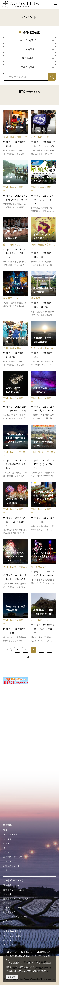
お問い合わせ (9, 921)
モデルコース (9, 839)
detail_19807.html (15, 451)
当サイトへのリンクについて (16, 898)
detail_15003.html (43, 132)
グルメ (6, 843)
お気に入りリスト (11, 866)
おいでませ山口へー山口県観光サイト (19, 5)
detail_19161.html (15, 508)
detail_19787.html (43, 186)
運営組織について (11, 885)
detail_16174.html (43, 617)
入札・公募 (8, 945)
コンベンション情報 (12, 936)
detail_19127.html (15, 617)
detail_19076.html (15, 564)
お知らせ (7, 870)
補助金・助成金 (10, 940)
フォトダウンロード (12, 907)
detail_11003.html (15, 186)
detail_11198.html (15, 343)
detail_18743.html (43, 395)
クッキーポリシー (21, 970)
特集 (5, 830)
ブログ (6, 852)
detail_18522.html (15, 293)
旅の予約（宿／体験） (13, 857)
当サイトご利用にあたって (15, 889)
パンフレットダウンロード (15, 916)
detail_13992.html (43, 293)
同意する (11, 977)
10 (49, 649)
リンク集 (7, 894)
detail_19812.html (43, 242)
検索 (50, 76)
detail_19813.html (43, 451)
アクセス (7, 861)
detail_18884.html (43, 564)
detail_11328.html (43, 343)
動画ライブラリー (11, 912)
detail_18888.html (15, 395)
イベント (7, 848)
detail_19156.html (43, 508)
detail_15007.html (15, 242)
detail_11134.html (15, 132)
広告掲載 (7, 903)
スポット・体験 (10, 834)
